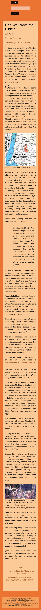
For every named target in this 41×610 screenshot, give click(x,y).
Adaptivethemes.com (28, 605)
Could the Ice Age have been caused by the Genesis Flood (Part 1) (19, 579)
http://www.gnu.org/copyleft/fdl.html (20, 602)
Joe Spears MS (15, 38)
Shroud (27, 42)
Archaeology (11, 42)
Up (20, 567)
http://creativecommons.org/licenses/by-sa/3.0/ (23, 603)
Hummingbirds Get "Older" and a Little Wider (21, 572)
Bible (20, 42)
